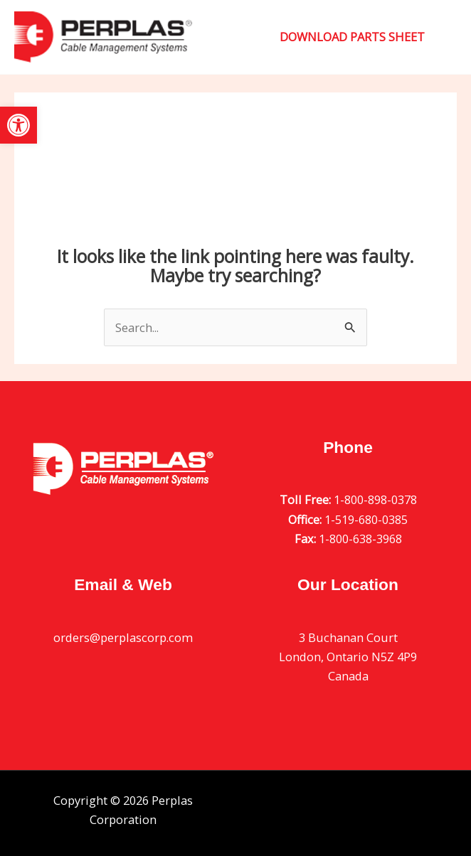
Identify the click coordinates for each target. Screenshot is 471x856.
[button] (18, 125)
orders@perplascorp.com (123, 637)
